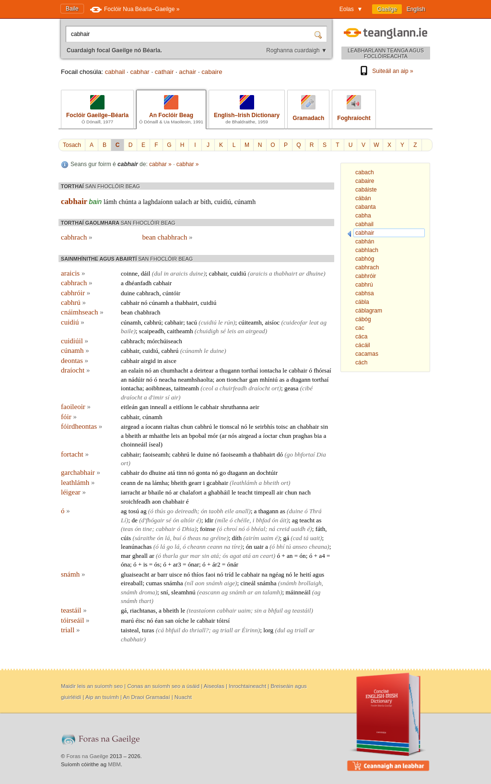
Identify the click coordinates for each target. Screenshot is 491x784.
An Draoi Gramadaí (146, 697)
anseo (299, 546)
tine (147, 528)
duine (196, 273)
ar (196, 201)
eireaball (131, 583)
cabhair (74, 201)
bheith (133, 435)
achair (187, 71)
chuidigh (208, 331)
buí (177, 538)
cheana (318, 546)
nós (232, 435)
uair (259, 546)
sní (164, 592)
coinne (129, 273)
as (281, 379)
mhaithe (159, 435)
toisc (282, 426)
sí (167, 397)
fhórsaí (322, 370)
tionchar (237, 379)
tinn (181, 472)
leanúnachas (136, 546)
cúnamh (245, 201)
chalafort (191, 492)
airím (252, 538)
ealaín (136, 370)
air (174, 397)
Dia (321, 454)
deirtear (203, 370)
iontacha (270, 370)
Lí (123, 520)
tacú (192, 322)
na (148, 482)
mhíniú (269, 379)
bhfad (263, 520)
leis (231, 331)
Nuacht (183, 697)
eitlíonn (182, 406)
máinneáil (298, 592)
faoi (211, 574)
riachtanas (142, 610)
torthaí (250, 370)
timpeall (264, 492)
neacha (167, 379)
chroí (230, 528)
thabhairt (285, 273)
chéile (241, 520)
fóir (69, 417)
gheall (140, 555)
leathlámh (77, 482)
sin (324, 426)
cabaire (211, 71)
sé (223, 331)
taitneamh (186, 388)
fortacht (75, 454)
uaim (267, 538)
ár (214, 564)
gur (184, 555)
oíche (182, 620)
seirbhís (265, 426)
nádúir (137, 379)
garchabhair (80, 472)
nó (144, 302)
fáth (321, 528)
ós (225, 555)
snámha (173, 583)
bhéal (258, 528)
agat (235, 555)
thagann (268, 511)
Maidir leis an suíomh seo (92, 686)
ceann (128, 482)
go (290, 454)
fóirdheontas (81, 426)
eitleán (129, 406)
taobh (216, 511)
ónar (193, 564)
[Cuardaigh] (319, 34)
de (140, 482)
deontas (74, 360)
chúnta (127, 201)
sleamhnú (183, 592)
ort (275, 388)
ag (323, 322)
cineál (247, 583)
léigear (73, 492)
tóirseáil (75, 620)
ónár (232, 564)
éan (159, 620)
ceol (208, 388)
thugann (230, 370)
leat (314, 322)
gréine (218, 538)
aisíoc (272, 322)
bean (127, 312)
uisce (175, 574)
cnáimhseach (82, 312)
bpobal (197, 435)
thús (160, 511)
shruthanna (234, 406)
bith (205, 201)
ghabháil (219, 492)
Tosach (72, 145)
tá (306, 538)
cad (297, 538)
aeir (254, 406)
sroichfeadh (136, 501)
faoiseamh (156, 454)
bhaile (156, 492)
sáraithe (145, 538)
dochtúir (267, 472)
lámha (160, 482)
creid (283, 528)
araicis (73, 273)
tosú (134, 511)
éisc (140, 620)
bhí (280, 546)
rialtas (171, 426)
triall (70, 630)
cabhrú (73, 302)
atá (171, 472)
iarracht (130, 492)
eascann (209, 592)
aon (220, 379)
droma (147, 592)
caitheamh (180, 331)
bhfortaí (304, 454)
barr (162, 574)
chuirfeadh (233, 388)
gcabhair (217, 482)
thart (145, 600)
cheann (196, 546)
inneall (158, 406)
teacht (245, 492)
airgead (255, 331)
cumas (154, 583)
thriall (198, 630)
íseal (154, 444)
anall (241, 511)
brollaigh (310, 583)
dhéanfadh (138, 283)
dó (280, 454)
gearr (194, 482)
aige (229, 583)
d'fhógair (152, 520)
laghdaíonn (158, 201)
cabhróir (75, 293)
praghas (303, 435)
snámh (73, 574)
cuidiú (222, 201)
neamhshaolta (195, 379)
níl (190, 583)
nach (305, 492)
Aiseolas (214, 686)
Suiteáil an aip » (385, 71)
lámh (110, 201)
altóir (188, 520)
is (145, 564)
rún (228, 322)
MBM (114, 764)
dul (158, 273)
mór (213, 435)
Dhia (188, 528)
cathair (164, 71)
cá (161, 630)
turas (148, 630)
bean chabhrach (167, 237)
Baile (72, 8)
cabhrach (76, 237)
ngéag (276, 574)
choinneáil (134, 444)
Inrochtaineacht (247, 686)
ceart (266, 555)
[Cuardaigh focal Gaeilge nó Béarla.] (191, 34)
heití (305, 574)
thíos (198, 574)
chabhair (308, 426)
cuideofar (295, 322)
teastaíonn (202, 610)
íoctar (270, 435)
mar (126, 555)
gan (253, 379)
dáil (146, 273)
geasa (291, 388)
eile (229, 511)
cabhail (115, 71)
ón (204, 511)
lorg (268, 630)
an (241, 331)
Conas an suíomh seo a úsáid (163, 686)
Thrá (315, 511)
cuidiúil (74, 341)
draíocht (75, 370)
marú (127, 620)
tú (288, 546)
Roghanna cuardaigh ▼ (296, 50)
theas (194, 538)
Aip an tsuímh (102, 697)
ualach (183, 201)
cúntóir (171, 293)
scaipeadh (151, 331)
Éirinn (250, 630)
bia (318, 435)
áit (283, 520)
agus (318, 574)
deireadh (186, 511)
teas (128, 528)
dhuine (314, 273)
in (166, 273)
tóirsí (223, 620)
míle (222, 520)
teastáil (74, 610)
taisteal (130, 630)
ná (272, 528)
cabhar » (160, 164)
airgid (148, 360)
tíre (236, 546)
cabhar (139, 71)
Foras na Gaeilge (87, 756)
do (144, 472)
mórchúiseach (164, 341)
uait (315, 538)
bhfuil (275, 610)
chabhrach (147, 312)
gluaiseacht (135, 574)
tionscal (229, 426)
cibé (307, 388)
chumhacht (174, 370)
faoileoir (76, 406)
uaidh (298, 528)
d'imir (156, 397)
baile (127, 331)
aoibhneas (158, 388)
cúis (126, 538)
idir (209, 520)
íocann (153, 426)
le (220, 322)
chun (187, 426)
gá (286, 538)
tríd (229, 574)
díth (237, 538)
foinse (207, 528)
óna (125, 564)
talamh (272, 592)
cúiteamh (249, 322)
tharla (170, 555)
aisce (170, 360)
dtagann (301, 379)
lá (167, 538)
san (169, 620)
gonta (203, 472)
